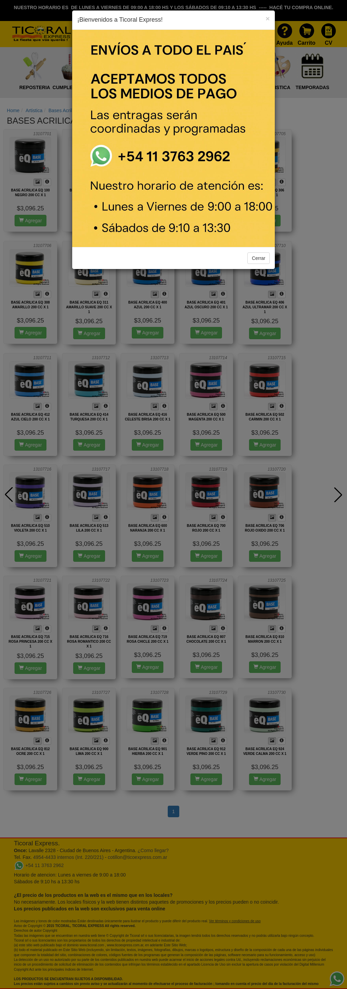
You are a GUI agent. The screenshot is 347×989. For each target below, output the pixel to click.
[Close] (268, 18)
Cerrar (258, 258)
